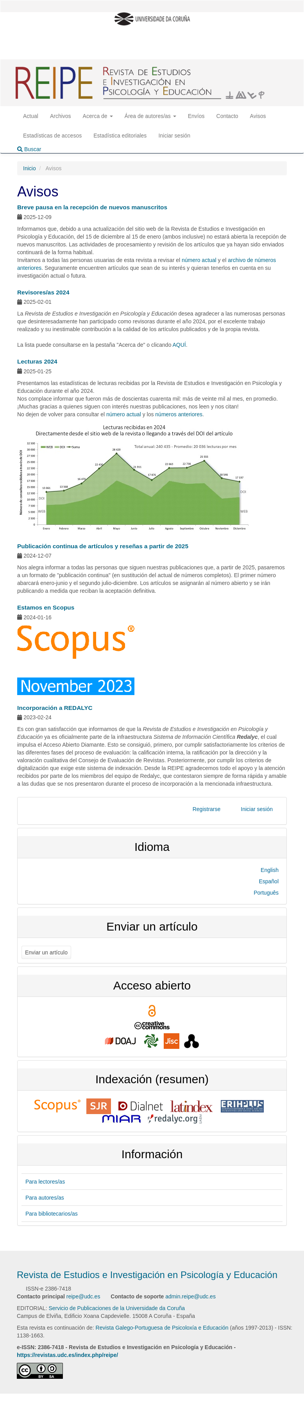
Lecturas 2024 (37, 361)
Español (269, 881)
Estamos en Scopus (45, 607)
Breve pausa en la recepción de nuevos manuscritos (92, 207)
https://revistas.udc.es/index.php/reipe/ (67, 1355)
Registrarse (207, 809)
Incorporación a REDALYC (55, 707)
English (270, 870)
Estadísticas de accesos (52, 135)
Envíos (196, 116)
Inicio (29, 168)
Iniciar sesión (174, 135)
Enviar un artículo (46, 952)
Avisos (258, 116)
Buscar (29, 149)
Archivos (60, 116)
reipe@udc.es (83, 1296)
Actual (30, 116)
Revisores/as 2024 (43, 292)
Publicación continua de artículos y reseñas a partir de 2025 (102, 546)
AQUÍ (179, 345)
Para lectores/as (45, 1182)
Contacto (227, 116)
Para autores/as (44, 1198)
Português (266, 893)
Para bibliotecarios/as (51, 1214)
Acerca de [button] (98, 116)
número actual (199, 260)
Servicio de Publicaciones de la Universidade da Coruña (116, 1308)
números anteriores (178, 414)
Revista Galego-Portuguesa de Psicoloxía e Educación (162, 1328)
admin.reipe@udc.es (190, 1296)
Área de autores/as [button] (150, 116)
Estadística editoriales (120, 135)
